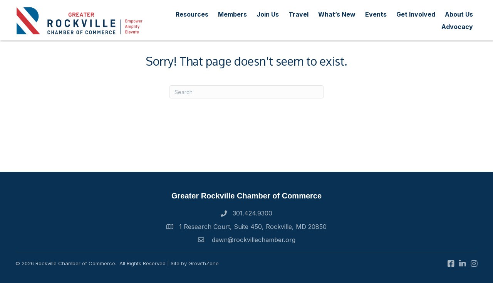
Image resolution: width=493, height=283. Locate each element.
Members (232, 14)
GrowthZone (203, 263)
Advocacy (457, 27)
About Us (459, 14)
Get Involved (415, 14)
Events (376, 14)
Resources (192, 14)
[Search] (246, 91)
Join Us (268, 14)
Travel (298, 14)
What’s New (336, 14)
